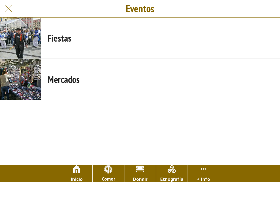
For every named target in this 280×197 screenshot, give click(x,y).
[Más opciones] (203, 173)
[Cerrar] (8, 8)
